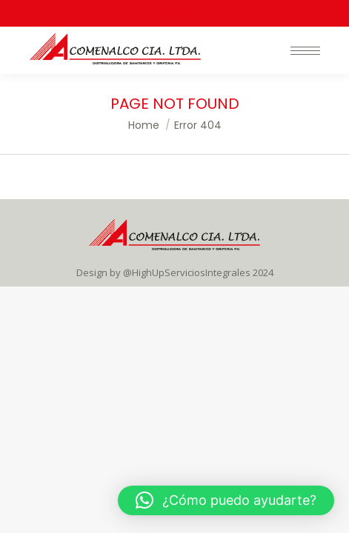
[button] (226, 500)
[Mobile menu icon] (305, 51)
